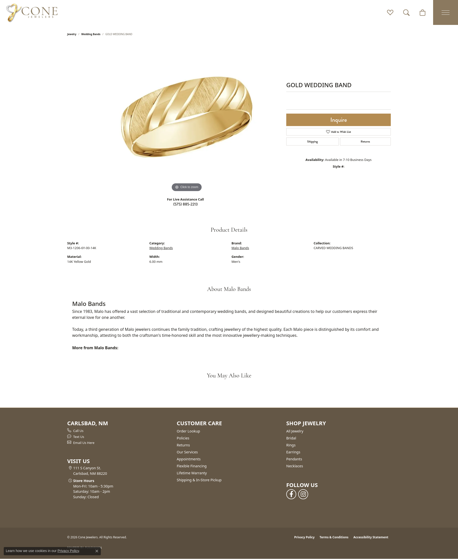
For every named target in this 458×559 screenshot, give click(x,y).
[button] (390, 12)
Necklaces (294, 466)
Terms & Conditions (334, 537)
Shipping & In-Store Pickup (199, 480)
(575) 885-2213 (185, 204)
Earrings (293, 452)
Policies (183, 438)
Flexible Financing (192, 466)
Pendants (294, 459)
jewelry (71, 34)
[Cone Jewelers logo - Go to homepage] (32, 12)
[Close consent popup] (96, 551)
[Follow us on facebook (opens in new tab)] (291, 494)
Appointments (189, 459)
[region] (186, 118)
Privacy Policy (304, 537)
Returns (365, 141)
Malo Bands (240, 248)
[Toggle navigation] (445, 12)
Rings (290, 445)
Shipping (312, 141)
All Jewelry (294, 431)
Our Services (187, 452)
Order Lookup (188, 431)
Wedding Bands (91, 34)
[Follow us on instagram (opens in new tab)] (303, 494)
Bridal (291, 438)
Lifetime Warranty (192, 473)
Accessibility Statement (370, 537)
